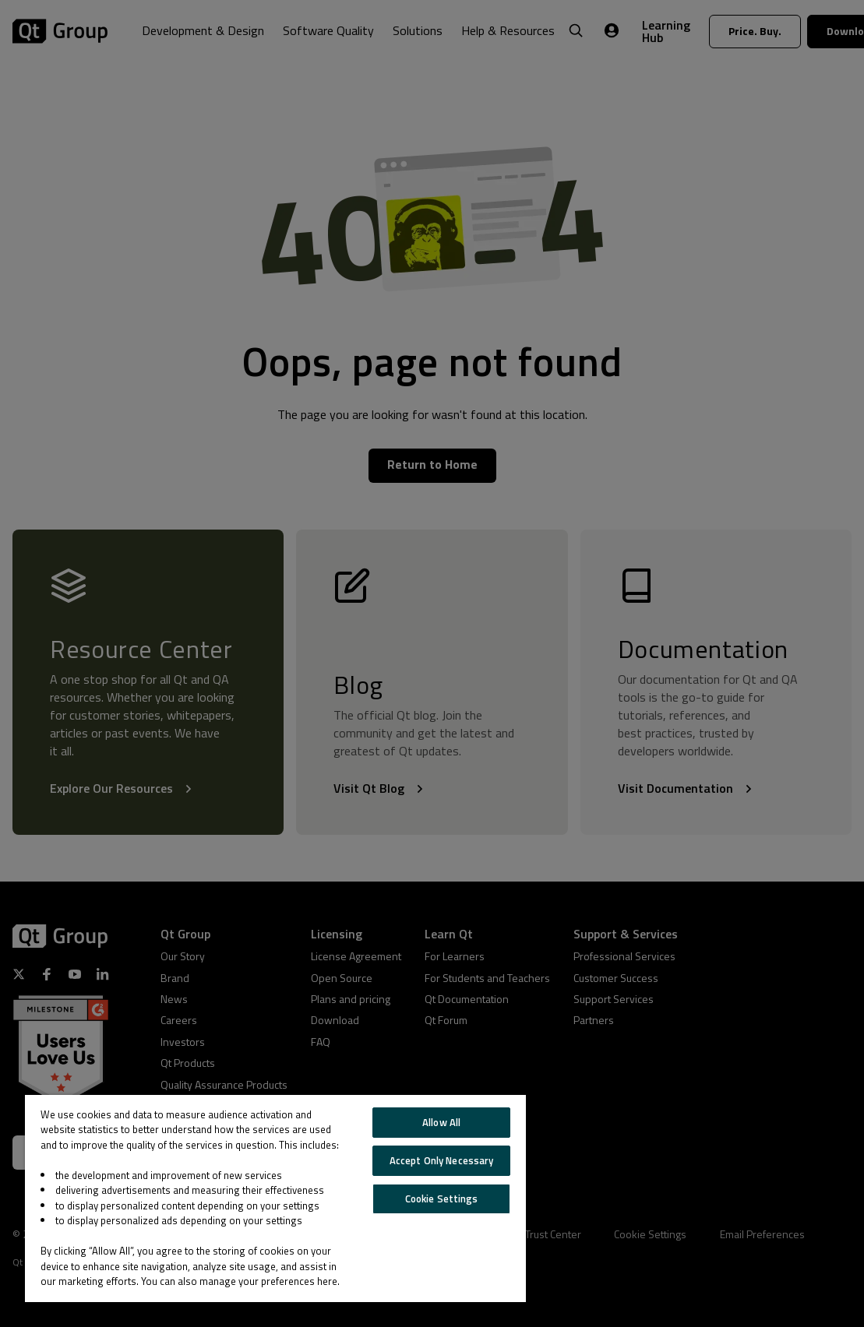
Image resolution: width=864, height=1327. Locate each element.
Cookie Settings (441, 1198)
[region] (275, 1198)
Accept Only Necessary (442, 1160)
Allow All (441, 1122)
